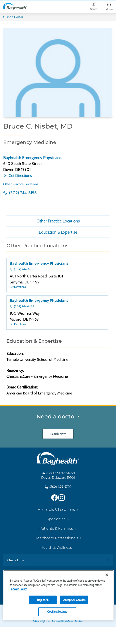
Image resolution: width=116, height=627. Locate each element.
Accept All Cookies (74, 600)
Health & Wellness (56, 547)
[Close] (106, 575)
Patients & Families (56, 528)
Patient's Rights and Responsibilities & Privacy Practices (58, 621)
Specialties (56, 519)
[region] (58, 595)
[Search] (94, 6)
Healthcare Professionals (56, 538)
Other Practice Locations (20, 184)
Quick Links (15, 560)
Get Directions (20, 175)
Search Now (58, 434)
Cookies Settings (57, 611)
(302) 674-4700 (59, 487)
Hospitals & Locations (56, 509)
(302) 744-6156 (22, 192)
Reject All (42, 600)
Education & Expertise (58, 232)
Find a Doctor (14, 17)
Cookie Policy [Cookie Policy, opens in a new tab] (19, 589)
